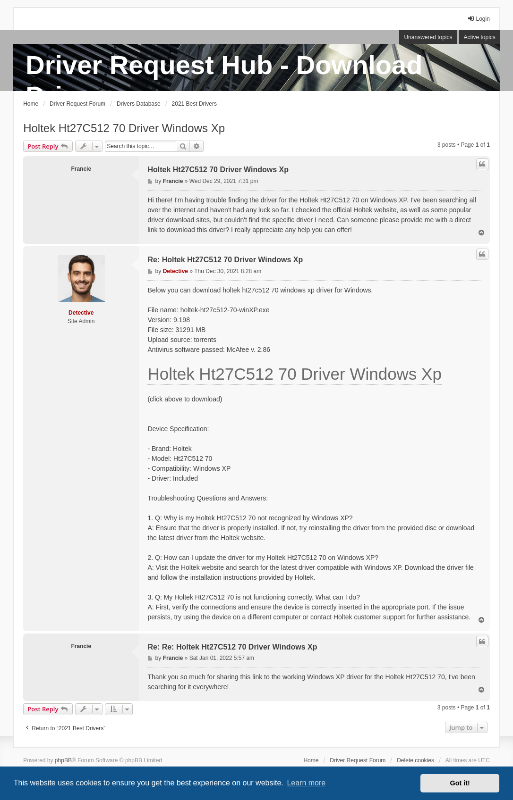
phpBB (63, 760)
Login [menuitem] (478, 18)
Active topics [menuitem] (480, 37)
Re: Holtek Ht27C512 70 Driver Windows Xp (225, 260)
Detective (81, 312)
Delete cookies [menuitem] (415, 760)
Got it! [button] (460, 783)
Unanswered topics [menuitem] (428, 37)
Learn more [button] (306, 783)
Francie (81, 169)
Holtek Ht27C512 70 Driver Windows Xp (124, 128)
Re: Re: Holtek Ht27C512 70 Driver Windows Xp (232, 647)
